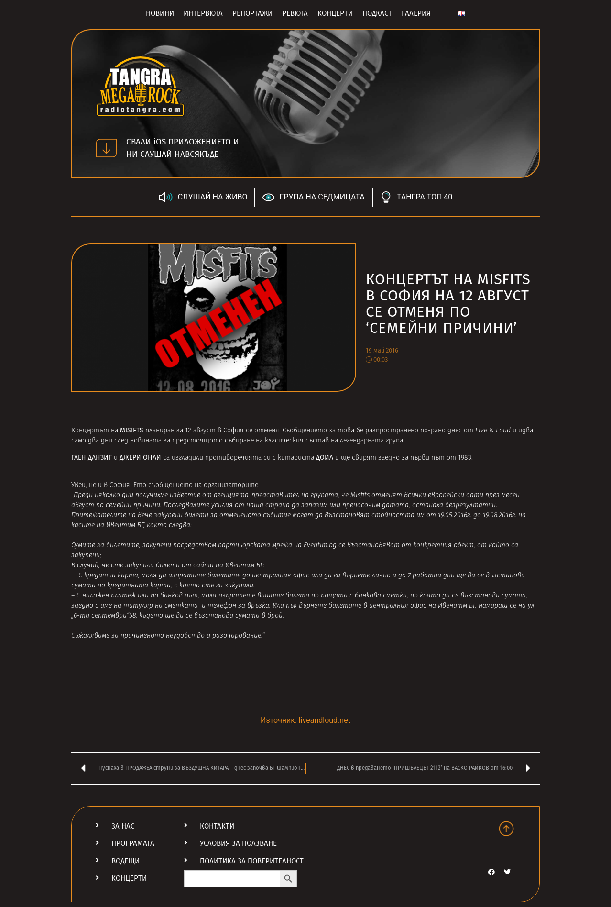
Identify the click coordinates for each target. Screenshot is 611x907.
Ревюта (295, 13)
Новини (160, 13)
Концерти (335, 13)
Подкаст (377, 13)
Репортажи (252, 13)
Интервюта (203, 13)
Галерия (416, 13)
